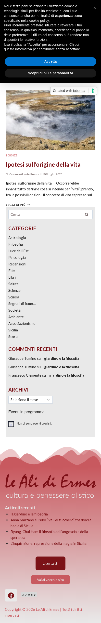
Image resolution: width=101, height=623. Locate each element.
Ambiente (16, 317)
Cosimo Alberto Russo (23, 174)
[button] (95, 8)
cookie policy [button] (39, 20)
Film (11, 270)
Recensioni (17, 264)
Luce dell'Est (18, 251)
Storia (13, 336)
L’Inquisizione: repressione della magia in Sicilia (49, 543)
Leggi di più (18, 205)
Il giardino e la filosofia (60, 358)
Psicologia (17, 257)
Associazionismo (22, 323)
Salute (13, 284)
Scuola (13, 297)
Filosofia (15, 244)
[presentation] (50, 120)
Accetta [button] (50, 61)
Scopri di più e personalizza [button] (50, 73)
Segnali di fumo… (22, 303)
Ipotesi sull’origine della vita (43, 164)
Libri (12, 277)
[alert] (50, 424)
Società (14, 310)
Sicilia (13, 330)
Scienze (11, 155)
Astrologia (17, 237)
